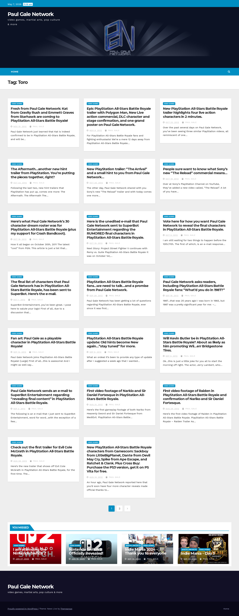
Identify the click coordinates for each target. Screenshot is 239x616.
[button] (229, 71)
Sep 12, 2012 (19, 352)
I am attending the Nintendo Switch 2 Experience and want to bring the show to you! (34, 555)
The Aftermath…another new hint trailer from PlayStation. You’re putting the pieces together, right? (43, 173)
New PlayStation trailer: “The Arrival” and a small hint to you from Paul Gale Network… (118, 173)
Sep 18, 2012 (172, 296)
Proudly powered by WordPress (23, 609)
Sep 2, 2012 (19, 409)
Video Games (17, 103)
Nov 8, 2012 (95, 130)
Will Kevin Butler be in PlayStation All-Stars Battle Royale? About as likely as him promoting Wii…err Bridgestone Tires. (194, 344)
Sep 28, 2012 (96, 296)
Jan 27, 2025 (22, 559)
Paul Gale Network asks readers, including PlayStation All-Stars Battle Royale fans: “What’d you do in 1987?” (194, 286)
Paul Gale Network (31, 14)
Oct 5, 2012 (172, 235)
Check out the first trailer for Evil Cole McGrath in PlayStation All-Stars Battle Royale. (42, 451)
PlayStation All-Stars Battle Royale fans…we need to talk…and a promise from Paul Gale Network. (117, 286)
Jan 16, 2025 (78, 559)
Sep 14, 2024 (134, 559)
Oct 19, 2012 (172, 179)
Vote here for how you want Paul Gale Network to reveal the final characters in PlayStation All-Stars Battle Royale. (194, 225)
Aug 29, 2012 (172, 409)
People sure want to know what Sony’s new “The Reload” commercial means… (195, 171)
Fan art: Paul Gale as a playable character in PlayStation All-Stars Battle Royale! (43, 342)
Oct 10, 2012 (96, 243)
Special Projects (133, 545)
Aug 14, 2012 (96, 477)
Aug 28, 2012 (20, 461)
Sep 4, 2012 (172, 356)
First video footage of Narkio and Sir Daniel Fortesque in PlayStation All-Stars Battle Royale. (116, 395)
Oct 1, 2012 (19, 300)
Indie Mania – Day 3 (198, 553)
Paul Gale (37, 126)
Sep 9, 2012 (95, 352)
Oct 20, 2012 (96, 183)
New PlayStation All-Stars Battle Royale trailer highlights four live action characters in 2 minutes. (195, 113)
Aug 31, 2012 (96, 405)
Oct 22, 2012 (172, 122)
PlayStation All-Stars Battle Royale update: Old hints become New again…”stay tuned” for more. (115, 342)
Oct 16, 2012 (20, 239)
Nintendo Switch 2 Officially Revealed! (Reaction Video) (86, 553)
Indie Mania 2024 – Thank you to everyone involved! (145, 553)
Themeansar (66, 609)
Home (14, 71)
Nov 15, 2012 (20, 126)
